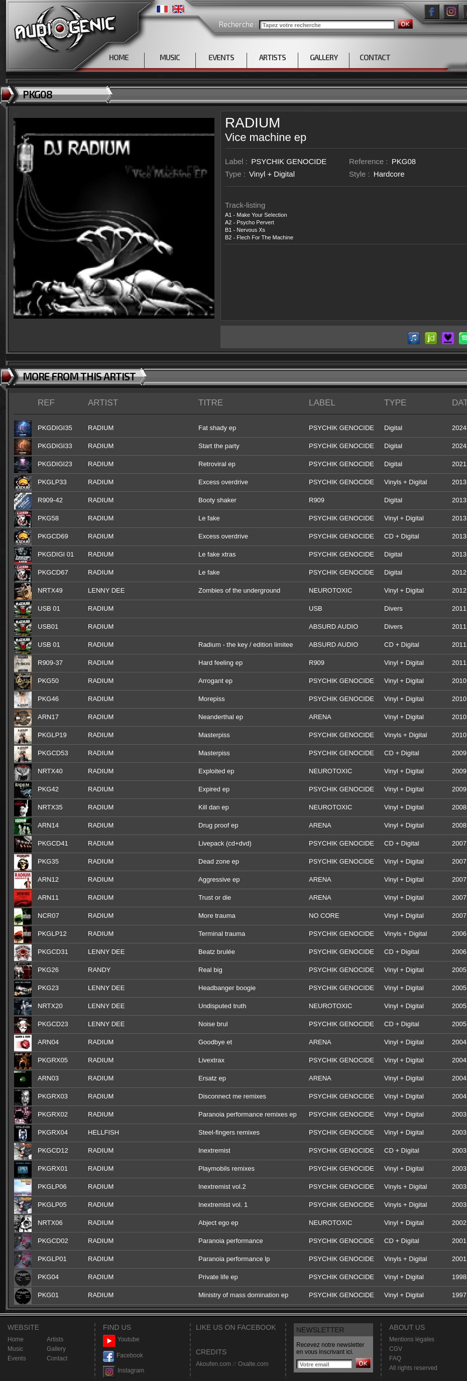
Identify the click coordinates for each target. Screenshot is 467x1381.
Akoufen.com (213, 1363)
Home (16, 1339)
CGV (395, 1348)
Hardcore (389, 174)
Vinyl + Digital (272, 174)
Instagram (123, 1370)
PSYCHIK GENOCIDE (288, 161)
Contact (57, 1358)
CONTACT (375, 57)
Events (17, 1358)
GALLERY (323, 57)
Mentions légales (411, 1339)
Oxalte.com (253, 1363)
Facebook (123, 1355)
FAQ (395, 1358)
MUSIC (170, 57)
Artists (55, 1339)
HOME (119, 57)
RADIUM (252, 122)
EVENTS (221, 57)
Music (15, 1348)
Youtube (121, 1339)
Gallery (56, 1348)
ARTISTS (272, 57)
